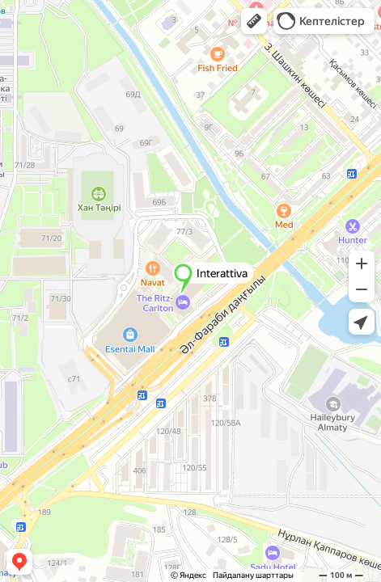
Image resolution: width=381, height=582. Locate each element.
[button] (254, 21)
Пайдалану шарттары (253, 575)
